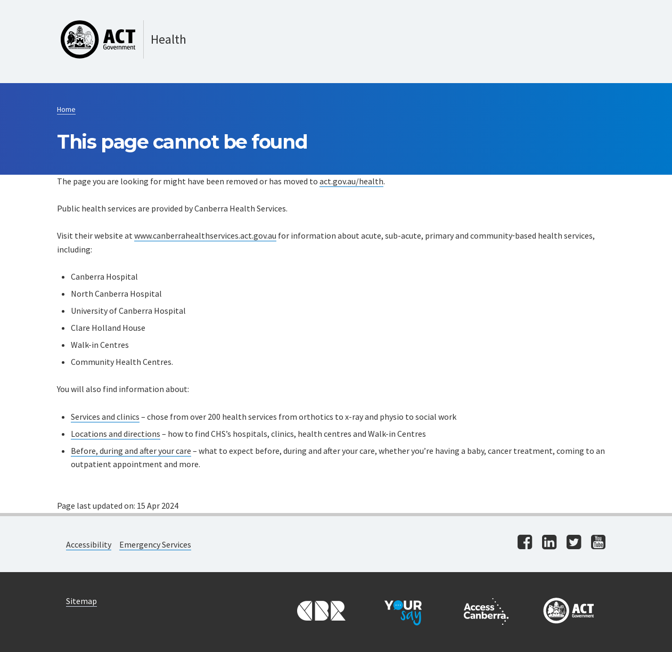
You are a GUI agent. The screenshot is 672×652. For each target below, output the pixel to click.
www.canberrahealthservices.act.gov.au (205, 235)
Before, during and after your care (131, 450)
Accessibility (88, 544)
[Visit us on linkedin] (549, 543)
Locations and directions (115, 433)
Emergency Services (155, 544)
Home (66, 109)
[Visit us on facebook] (525, 543)
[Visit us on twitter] (574, 543)
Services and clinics (105, 416)
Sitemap (81, 601)
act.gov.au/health (351, 181)
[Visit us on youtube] (598, 543)
